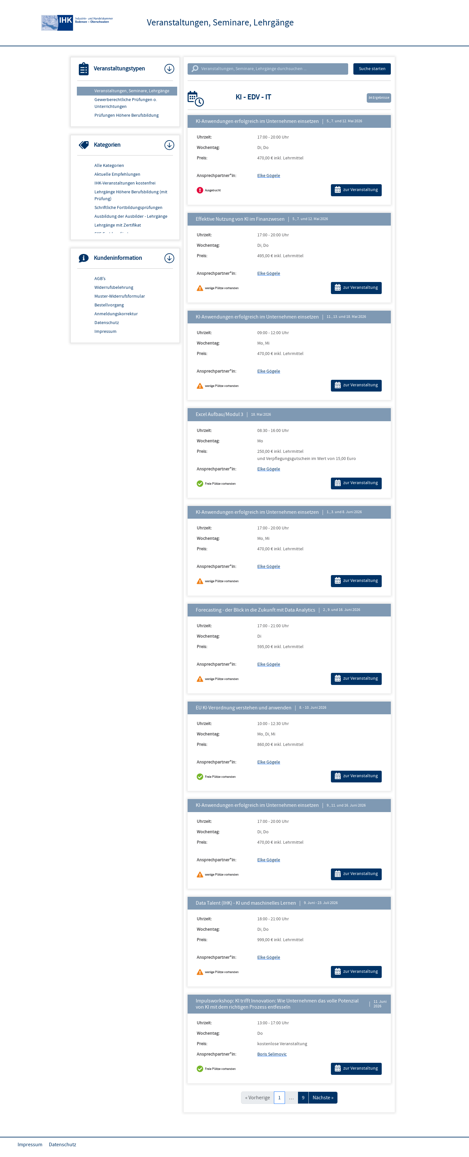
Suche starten (372, 69)
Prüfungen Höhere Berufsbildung (126, 115)
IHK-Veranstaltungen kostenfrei (124, 183)
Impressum (105, 331)
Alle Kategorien (109, 166)
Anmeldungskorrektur (116, 314)
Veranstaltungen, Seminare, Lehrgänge (131, 91)
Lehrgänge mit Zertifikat (117, 225)
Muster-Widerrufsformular (119, 296)
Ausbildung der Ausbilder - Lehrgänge (130, 216)
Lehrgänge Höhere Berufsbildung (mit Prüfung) (130, 195)
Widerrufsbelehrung (113, 287)
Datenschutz (106, 323)
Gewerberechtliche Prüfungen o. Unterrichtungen (125, 103)
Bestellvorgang (109, 305)
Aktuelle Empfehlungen (117, 174)
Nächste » (323, 1097)
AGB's (100, 279)
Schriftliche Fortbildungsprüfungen (128, 208)
